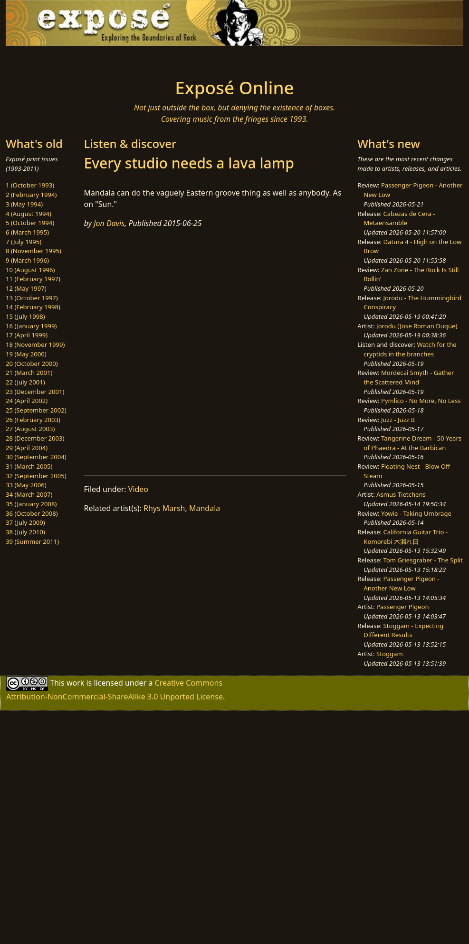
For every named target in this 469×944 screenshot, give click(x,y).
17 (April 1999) (27, 335)
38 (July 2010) (25, 532)
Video (138, 489)
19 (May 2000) (26, 354)
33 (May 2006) (26, 485)
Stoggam (389, 653)
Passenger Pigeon (402, 606)
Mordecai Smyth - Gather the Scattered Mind (409, 377)
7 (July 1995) (23, 241)
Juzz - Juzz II (398, 419)
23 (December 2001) (35, 391)
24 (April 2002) (27, 400)
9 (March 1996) (27, 260)
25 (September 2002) (36, 410)
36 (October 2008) (32, 513)
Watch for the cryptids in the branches (410, 349)
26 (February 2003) (33, 419)
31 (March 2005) (29, 466)
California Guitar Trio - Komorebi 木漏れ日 (406, 537)
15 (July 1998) (25, 316)
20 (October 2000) (32, 363)
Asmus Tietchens (401, 494)
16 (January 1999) (31, 326)
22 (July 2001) (25, 382)
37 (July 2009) (25, 522)
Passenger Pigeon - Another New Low (401, 583)
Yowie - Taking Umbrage (416, 513)
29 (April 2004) (27, 447)
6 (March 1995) (27, 232)
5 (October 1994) (30, 222)
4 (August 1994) (28, 213)
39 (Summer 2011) (32, 541)
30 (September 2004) (36, 456)
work (75, 683)
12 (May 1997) (26, 288)
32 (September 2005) (36, 476)
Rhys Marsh (164, 508)
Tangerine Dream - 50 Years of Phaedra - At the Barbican (412, 443)
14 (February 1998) (33, 307)
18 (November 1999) (35, 344)
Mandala (204, 508)
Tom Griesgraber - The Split (423, 560)
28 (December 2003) (35, 438)
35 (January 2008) (31, 504)
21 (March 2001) (29, 372)
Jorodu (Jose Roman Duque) (416, 326)
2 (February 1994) (31, 194)
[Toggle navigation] (88, 59)
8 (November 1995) (33, 250)
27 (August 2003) (30, 428)
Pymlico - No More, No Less (421, 400)
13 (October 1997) (32, 298)
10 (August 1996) (30, 270)
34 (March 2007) (29, 494)
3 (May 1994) (24, 204)
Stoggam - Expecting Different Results (403, 630)
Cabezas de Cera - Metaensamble (399, 218)
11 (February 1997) (33, 279)
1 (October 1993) (30, 185)
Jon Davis (109, 223)
